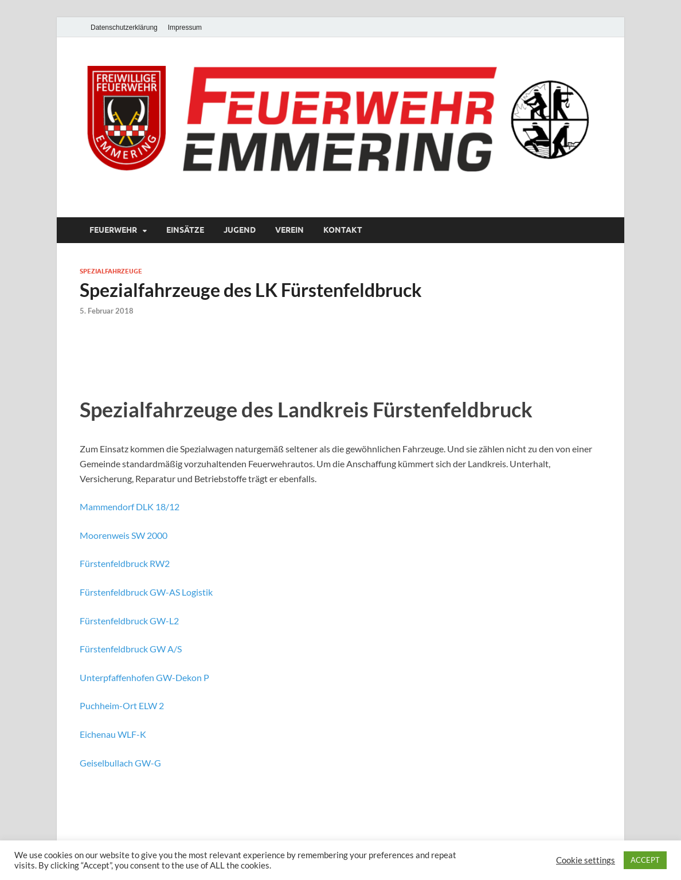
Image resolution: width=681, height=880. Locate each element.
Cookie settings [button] (585, 860)
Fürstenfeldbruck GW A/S (131, 648)
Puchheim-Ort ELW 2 (122, 705)
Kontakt (342, 229)
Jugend (240, 229)
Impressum (185, 28)
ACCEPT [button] (645, 860)
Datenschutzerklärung (124, 28)
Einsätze (185, 229)
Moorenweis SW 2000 (123, 535)
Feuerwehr (113, 229)
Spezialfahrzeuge (111, 271)
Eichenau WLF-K (113, 734)
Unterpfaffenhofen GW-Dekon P (144, 677)
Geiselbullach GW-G (120, 762)
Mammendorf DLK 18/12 (129, 506)
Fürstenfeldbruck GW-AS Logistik (146, 591)
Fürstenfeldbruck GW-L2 (129, 620)
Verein (289, 229)
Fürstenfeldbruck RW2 (125, 563)
